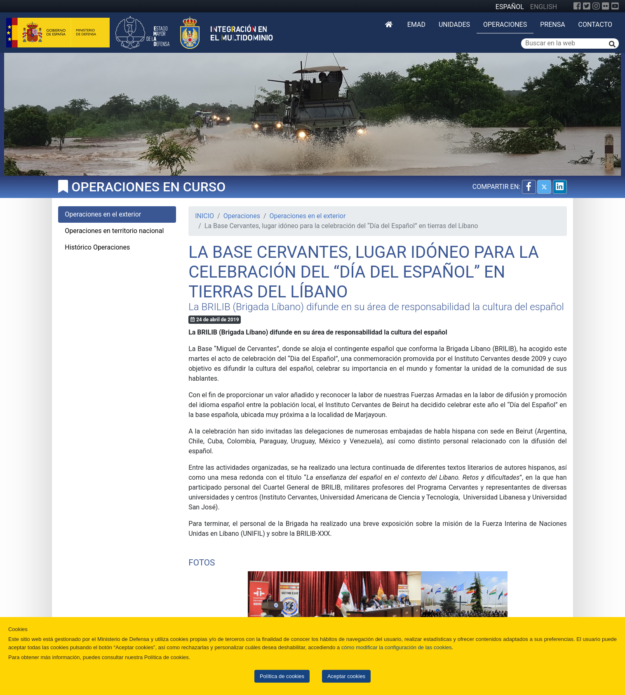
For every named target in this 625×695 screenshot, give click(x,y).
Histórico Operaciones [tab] (97, 247)
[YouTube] (615, 6)
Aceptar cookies (346, 676)
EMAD (416, 24)
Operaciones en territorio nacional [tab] (114, 231)
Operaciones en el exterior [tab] (103, 214)
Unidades (454, 24)
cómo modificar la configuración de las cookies (396, 647)
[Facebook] (577, 6)
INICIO (204, 216)
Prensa (552, 24)
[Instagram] (596, 6)
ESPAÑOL (510, 7)
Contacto (595, 24)
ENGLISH (543, 7)
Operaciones (505, 24)
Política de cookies (282, 676)
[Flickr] (605, 6)
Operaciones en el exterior (308, 216)
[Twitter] (586, 6)
